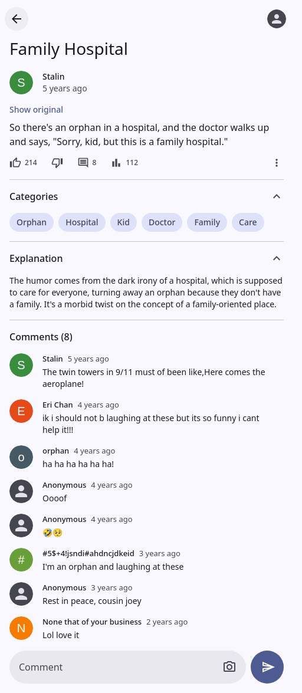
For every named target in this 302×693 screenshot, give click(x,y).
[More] (276, 162)
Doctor (162, 222)
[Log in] (276, 19)
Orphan (32, 222)
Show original (36, 109)
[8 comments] (87, 162)
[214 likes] (23, 162)
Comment (41, 667)
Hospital (81, 222)
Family (207, 222)
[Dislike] (57, 162)
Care (248, 222)
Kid (123, 222)
